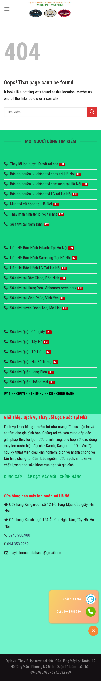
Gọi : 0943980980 (69, 611)
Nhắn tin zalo (71, 599)
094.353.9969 (18, 544)
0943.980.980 (19, 535)
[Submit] (92, 112)
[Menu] (7, 9)
